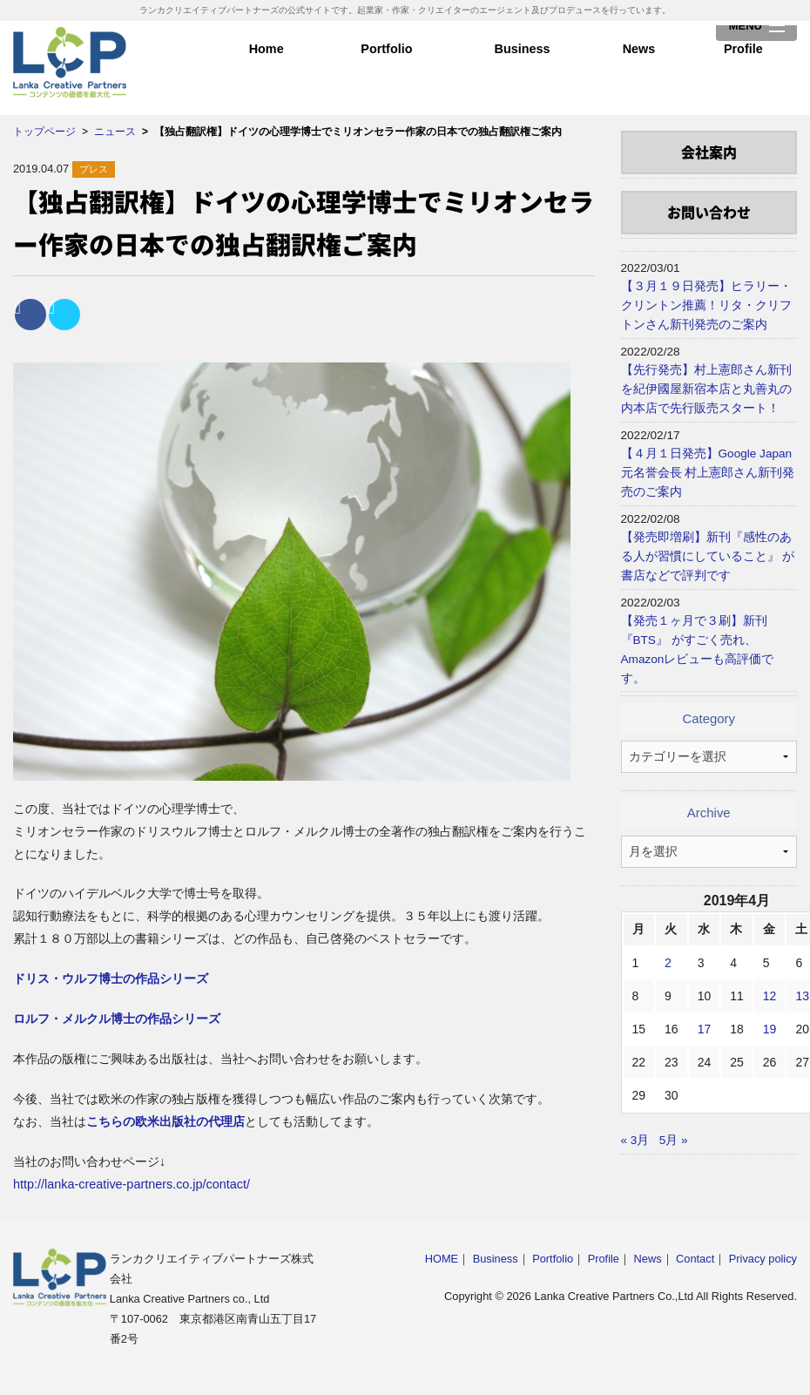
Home (266, 61)
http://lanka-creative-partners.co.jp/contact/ (131, 1184)
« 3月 (635, 1140)
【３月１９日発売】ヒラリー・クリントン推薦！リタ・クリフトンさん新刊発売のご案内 (706, 305)
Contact (695, 1258)
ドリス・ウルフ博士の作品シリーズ (110, 978)
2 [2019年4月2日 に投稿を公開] (668, 963)
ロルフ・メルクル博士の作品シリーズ (116, 1019)
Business (522, 61)
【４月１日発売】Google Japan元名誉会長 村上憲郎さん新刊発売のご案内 (708, 472)
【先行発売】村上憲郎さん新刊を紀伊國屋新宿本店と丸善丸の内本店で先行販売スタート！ (706, 389)
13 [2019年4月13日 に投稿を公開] (802, 996)
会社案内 (709, 151)
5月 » (673, 1140)
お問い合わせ (709, 211)
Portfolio (386, 61)
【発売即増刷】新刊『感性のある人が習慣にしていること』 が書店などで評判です (708, 556)
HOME (441, 1258)
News (638, 61)
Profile (743, 61)
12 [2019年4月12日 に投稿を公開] (770, 996)
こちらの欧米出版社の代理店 (165, 1121)
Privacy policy (763, 1258)
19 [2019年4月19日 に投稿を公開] (770, 1029)
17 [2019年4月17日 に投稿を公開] (705, 1029)
